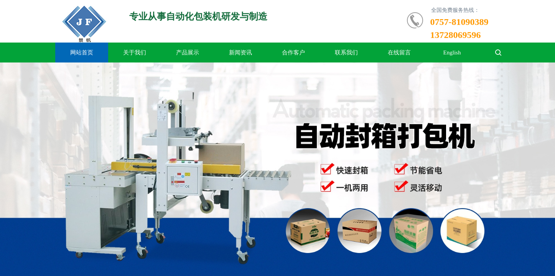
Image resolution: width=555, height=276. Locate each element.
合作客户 (293, 52)
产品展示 (187, 52)
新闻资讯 (240, 52)
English (452, 52)
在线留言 (399, 52)
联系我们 (346, 52)
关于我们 (134, 52)
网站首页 (81, 52)
